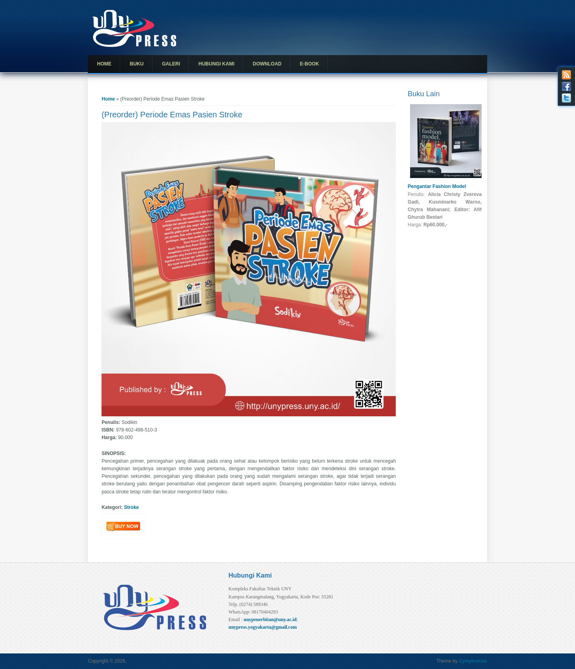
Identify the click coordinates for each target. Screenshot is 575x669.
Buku (137, 64)
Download (267, 64)
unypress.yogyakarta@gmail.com (262, 627)
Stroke (131, 507)
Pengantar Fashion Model (437, 186)
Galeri (171, 64)
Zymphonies (473, 661)
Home (104, 64)
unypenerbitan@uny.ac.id (270, 619)
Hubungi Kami (216, 64)
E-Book (309, 64)
